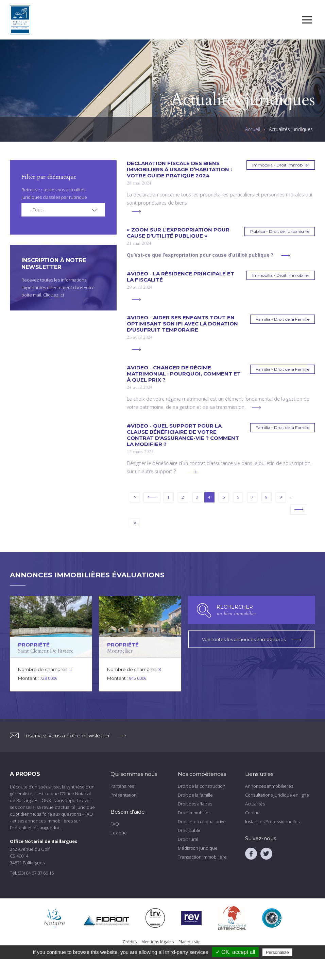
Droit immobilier (194, 812)
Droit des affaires (195, 803)
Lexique (118, 832)
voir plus (136, 211)
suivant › (298, 510)
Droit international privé (202, 821)
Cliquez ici (53, 295)
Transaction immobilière (202, 857)
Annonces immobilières (269, 786)
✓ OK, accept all (235, 952)
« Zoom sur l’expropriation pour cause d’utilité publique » (178, 233)
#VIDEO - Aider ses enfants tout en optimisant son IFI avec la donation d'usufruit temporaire (182, 324)
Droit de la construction (201, 786)
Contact (253, 812)
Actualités (255, 803)
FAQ (114, 824)
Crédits (130, 942)
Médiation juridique (198, 848)
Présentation (123, 795)
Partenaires (122, 786)
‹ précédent (151, 497)
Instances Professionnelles (272, 821)
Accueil (252, 129)
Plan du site (189, 942)
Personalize (277, 952)
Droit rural (188, 839)
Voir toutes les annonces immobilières (251, 639)
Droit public (189, 830)
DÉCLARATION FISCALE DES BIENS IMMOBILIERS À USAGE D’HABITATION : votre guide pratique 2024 (179, 169)
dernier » (135, 523)
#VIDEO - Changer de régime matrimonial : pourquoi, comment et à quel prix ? (184, 374)
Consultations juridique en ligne (277, 795)
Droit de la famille (195, 795)
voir (51, 643)
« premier (135, 497)
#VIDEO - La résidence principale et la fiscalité (180, 277)
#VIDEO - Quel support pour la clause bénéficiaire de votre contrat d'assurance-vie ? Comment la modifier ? (183, 435)
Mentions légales (157, 942)
